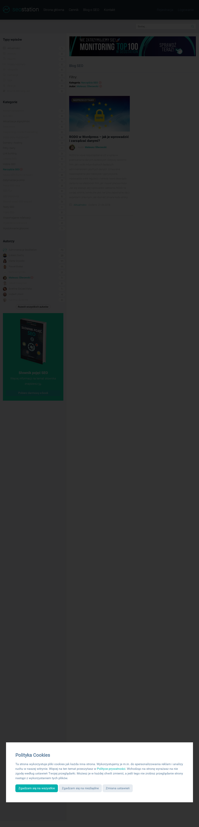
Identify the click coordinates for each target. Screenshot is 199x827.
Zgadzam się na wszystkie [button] (36, 788)
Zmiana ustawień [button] (118, 788)
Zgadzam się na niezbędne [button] (80, 788)
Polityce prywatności (111, 769)
